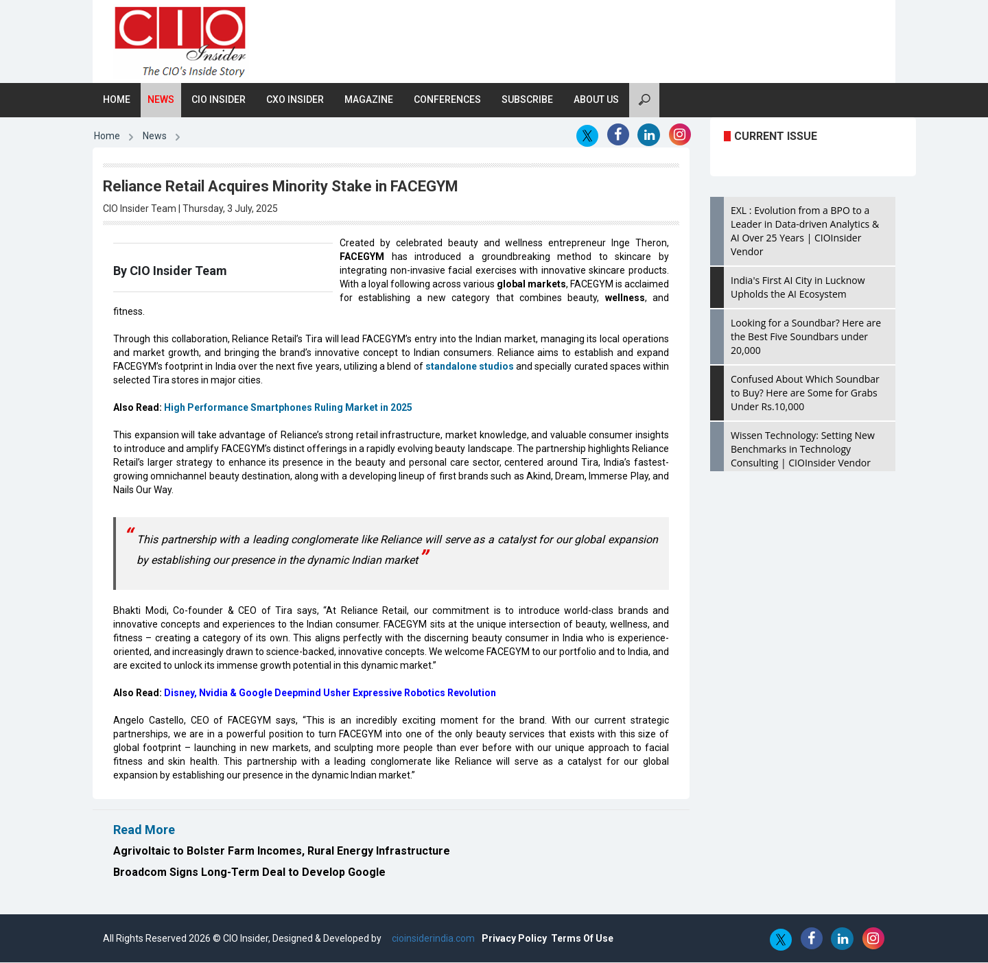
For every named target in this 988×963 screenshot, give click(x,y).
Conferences (447, 100)
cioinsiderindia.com (432, 939)
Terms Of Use (582, 939)
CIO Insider (218, 100)
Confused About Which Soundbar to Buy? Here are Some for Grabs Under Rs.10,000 (805, 393)
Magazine (368, 100)
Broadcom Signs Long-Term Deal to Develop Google (249, 872)
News (161, 100)
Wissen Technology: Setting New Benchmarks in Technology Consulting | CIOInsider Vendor (803, 449)
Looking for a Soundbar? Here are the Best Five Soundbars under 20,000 (806, 337)
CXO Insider (295, 100)
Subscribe (527, 100)
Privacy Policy (514, 939)
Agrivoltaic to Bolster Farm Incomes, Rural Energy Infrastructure (281, 851)
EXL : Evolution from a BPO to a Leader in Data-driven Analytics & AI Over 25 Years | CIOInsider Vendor (805, 231)
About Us (596, 100)
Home (116, 100)
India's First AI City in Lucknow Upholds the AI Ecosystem (798, 287)
